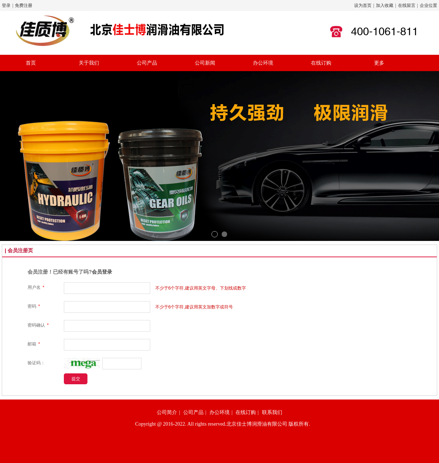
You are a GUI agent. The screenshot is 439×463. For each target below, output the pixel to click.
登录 (6, 5)
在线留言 (406, 5)
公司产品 (193, 412)
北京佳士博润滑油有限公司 (256, 424)
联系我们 (272, 412)
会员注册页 (20, 250)
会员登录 (102, 272)
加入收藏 (384, 5)
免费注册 (23, 5)
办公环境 (219, 412)
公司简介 (167, 412)
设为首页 (363, 5)
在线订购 (245, 412)
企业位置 (428, 5)
